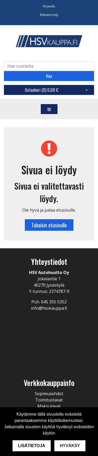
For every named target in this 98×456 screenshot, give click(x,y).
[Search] (49, 66)
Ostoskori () (41, 90)
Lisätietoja (31, 445)
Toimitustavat (49, 400)
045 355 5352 (54, 302)
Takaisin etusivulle (49, 225)
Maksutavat (49, 406)
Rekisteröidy (49, 15)
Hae (49, 76)
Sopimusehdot (49, 393)
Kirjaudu (49, 6)
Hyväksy (70, 445)
